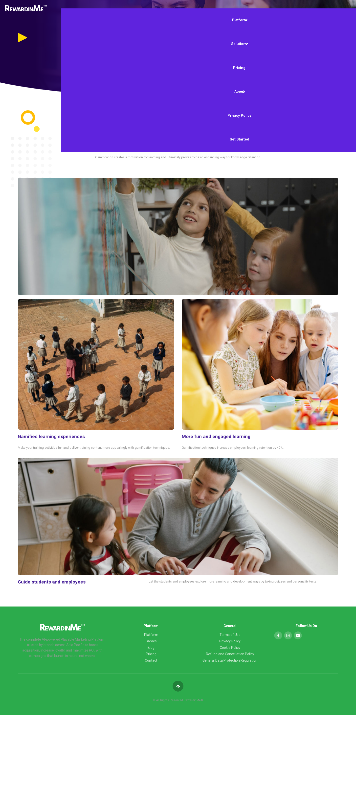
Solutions (239, 44)
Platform (239, 20)
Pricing (239, 68)
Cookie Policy (230, 648)
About (239, 92)
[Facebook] (278, 635)
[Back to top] (178, 686)
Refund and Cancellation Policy (230, 654)
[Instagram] (288, 635)
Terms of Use (230, 635)
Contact (151, 660)
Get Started (239, 139)
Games (151, 641)
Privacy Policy (239, 116)
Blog (151, 648)
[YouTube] (298, 635)
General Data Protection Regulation (229, 660)
